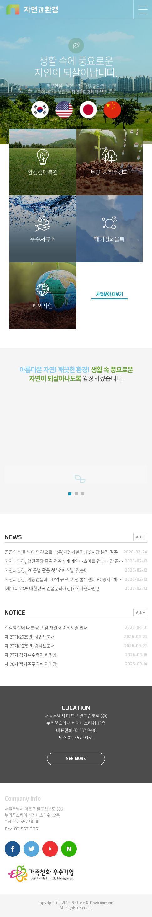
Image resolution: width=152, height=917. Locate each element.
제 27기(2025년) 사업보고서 (30, 636)
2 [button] (76, 493)
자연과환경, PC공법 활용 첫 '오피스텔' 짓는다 (46, 570)
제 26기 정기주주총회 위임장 (31, 664)
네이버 (69, 849)
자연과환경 (32, 9)
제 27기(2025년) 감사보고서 (30, 645)
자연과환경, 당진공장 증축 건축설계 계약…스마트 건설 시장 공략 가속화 (70, 561)
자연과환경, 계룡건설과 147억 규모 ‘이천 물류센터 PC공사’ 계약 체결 (67, 579)
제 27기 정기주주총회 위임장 (31, 655)
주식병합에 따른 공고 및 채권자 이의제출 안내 (46, 627)
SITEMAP (142, 9)
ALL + (140, 537)
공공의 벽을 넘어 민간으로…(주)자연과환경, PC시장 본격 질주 (61, 552)
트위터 (31, 849)
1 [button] (69, 493)
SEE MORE (76, 759)
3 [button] (82, 493)
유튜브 (50, 849)
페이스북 (12, 849)
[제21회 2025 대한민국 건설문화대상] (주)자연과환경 (52, 588)
